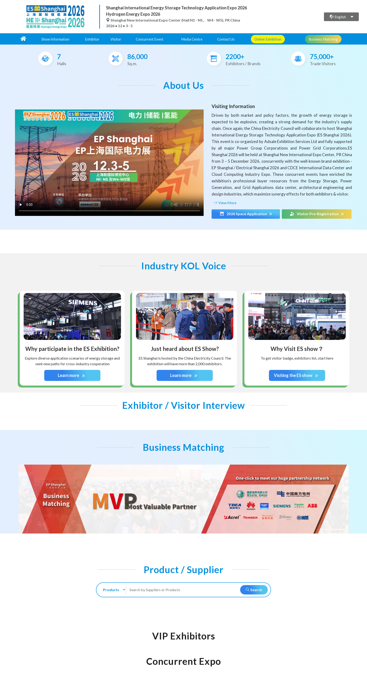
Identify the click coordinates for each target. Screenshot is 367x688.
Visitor (115, 39)
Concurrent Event (149, 39)
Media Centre (191, 39)
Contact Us (226, 39)
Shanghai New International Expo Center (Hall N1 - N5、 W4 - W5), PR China (173, 20)
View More (224, 202)
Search (254, 589)
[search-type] (112, 589)
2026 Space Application (245, 213)
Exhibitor (92, 39)
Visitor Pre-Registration (316, 213)
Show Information (55, 39)
